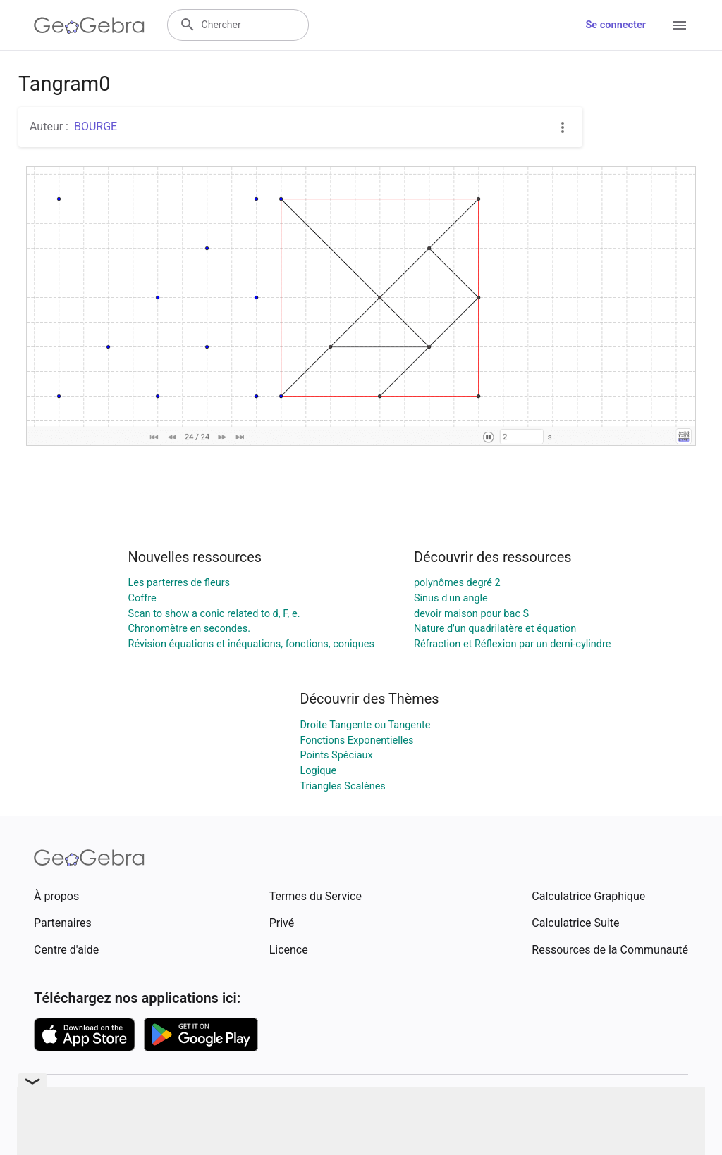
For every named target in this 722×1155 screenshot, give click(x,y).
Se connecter (616, 25)
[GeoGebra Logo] (89, 25)
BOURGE (95, 126)
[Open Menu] (679, 25)
